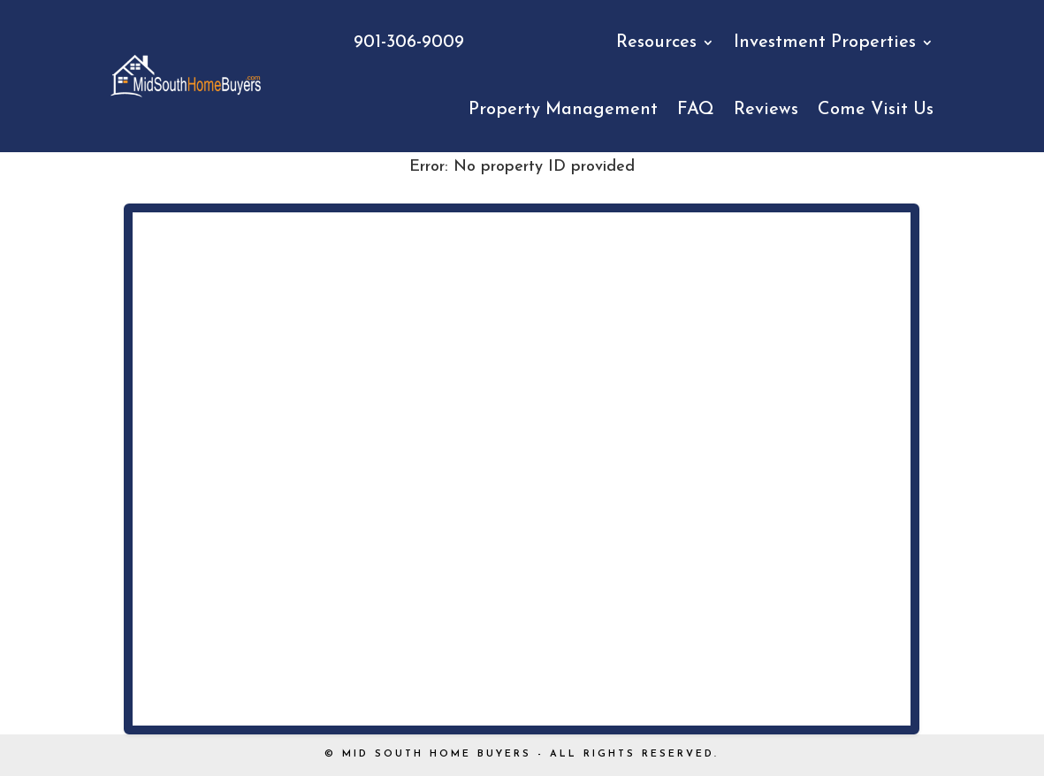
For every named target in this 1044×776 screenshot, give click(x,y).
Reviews (766, 110)
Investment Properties (825, 42)
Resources (656, 42)
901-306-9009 (409, 42)
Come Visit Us (876, 110)
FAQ (695, 110)
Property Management (563, 110)
